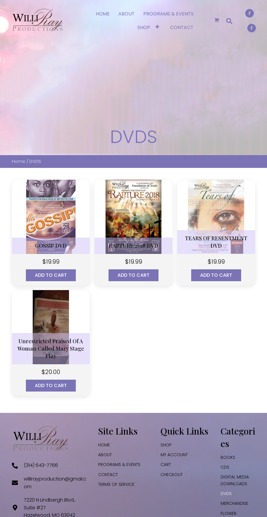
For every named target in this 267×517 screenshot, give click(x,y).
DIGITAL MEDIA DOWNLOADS (235, 480)
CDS (225, 467)
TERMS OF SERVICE (116, 484)
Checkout (172, 475)
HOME (104, 445)
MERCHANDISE (234, 503)
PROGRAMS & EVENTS (119, 464)
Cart (166, 464)
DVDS (226, 494)
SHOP (166, 445)
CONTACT (108, 475)
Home (18, 161)
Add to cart (51, 275)
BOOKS (228, 457)
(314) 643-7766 (41, 465)
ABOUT (105, 455)
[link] (103, 13)
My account (174, 455)
